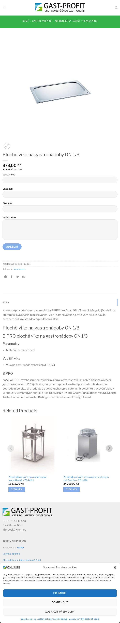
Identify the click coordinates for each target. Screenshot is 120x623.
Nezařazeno (90, 21)
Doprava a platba (11, 553)
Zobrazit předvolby (60, 611)
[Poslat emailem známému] (24, 277)
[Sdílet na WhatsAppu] (5, 277)
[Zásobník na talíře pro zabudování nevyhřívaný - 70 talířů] (32, 444)
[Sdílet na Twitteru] (18, 277)
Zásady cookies (28, 619)
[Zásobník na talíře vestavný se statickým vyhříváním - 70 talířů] (87, 444)
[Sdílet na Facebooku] (11, 277)
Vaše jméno (60, 179)
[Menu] (5, 8)
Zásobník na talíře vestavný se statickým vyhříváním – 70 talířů (86, 479)
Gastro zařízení (42, 21)
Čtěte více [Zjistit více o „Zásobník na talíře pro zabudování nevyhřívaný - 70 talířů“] (16, 489)
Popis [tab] (6, 302)
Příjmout (60, 593)
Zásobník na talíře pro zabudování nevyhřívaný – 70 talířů (27, 479)
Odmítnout (60, 602)
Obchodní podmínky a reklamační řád (22, 560)
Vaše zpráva (60, 229)
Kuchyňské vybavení (67, 21)
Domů (25, 21)
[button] (115, 567)
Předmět (60, 208)
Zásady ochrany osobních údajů (52, 619)
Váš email (60, 193)
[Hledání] (116, 8)
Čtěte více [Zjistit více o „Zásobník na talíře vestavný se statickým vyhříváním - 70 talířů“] (71, 489)
